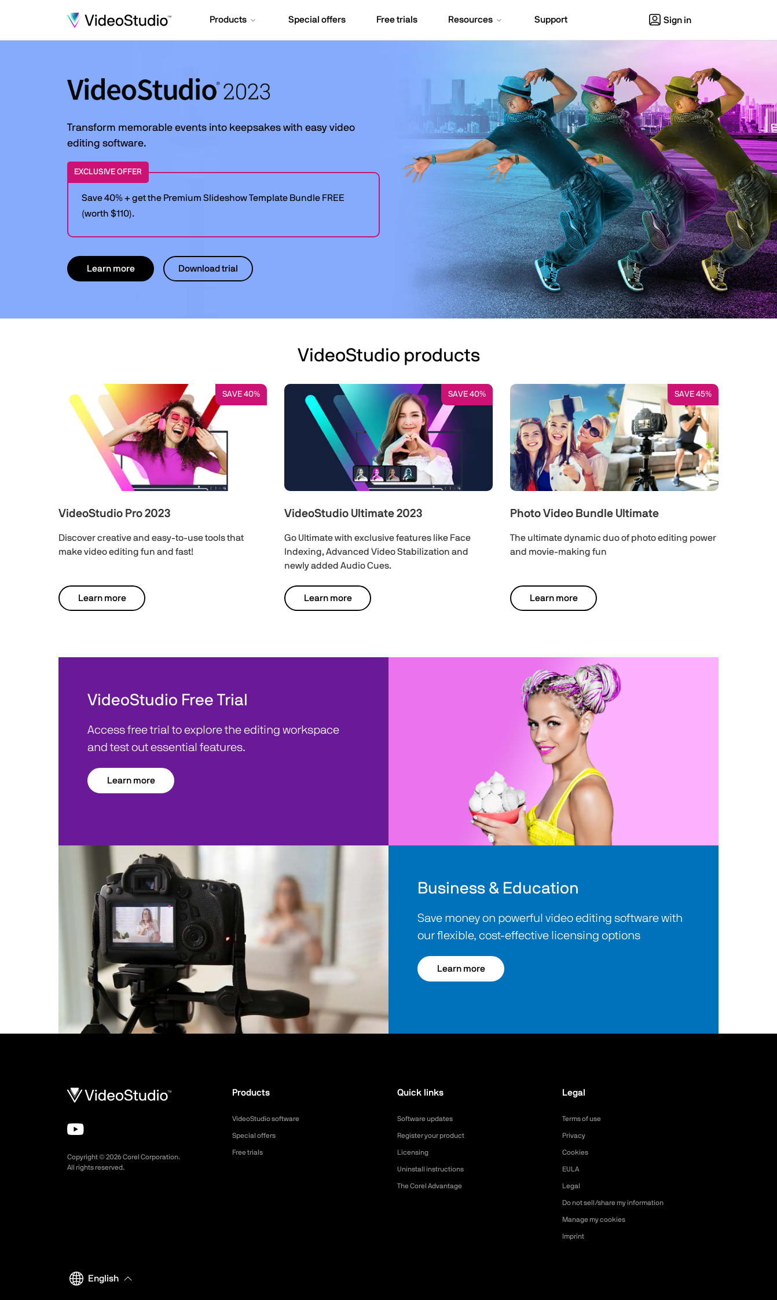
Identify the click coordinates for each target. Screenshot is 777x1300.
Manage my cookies (599, 1219)
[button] (233, 21)
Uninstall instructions (435, 1169)
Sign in (670, 20)
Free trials (250, 1152)
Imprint (575, 1236)
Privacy (575, 1135)
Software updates (429, 1119)
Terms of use (585, 1119)
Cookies (577, 1152)
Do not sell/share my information (622, 1203)
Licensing (415, 1152)
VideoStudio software (271, 1119)
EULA (572, 1169)
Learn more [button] (111, 268)
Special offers (257, 1135)
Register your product (437, 1135)
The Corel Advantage (435, 1186)
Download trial (208, 268)
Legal (572, 1186)
